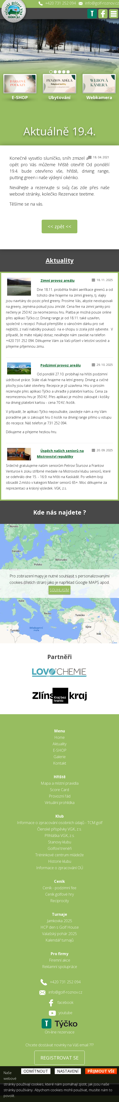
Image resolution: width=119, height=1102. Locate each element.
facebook (65, 1002)
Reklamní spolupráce (59, 966)
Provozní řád (59, 796)
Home (59, 737)
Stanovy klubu (59, 842)
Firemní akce (59, 960)
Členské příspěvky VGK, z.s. (59, 829)
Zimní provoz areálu (57, 280)
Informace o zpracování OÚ (59, 867)
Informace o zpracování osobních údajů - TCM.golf (59, 822)
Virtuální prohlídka (59, 802)
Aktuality (60, 260)
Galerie (60, 756)
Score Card (59, 789)
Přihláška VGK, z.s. (60, 835)
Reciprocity (59, 900)
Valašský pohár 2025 (59, 933)
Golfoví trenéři (60, 848)
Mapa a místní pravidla (60, 783)
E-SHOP (59, 750)
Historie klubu (59, 861)
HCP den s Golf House (59, 927)
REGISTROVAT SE (59, 1057)
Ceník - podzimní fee (59, 887)
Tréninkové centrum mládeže (59, 854)
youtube (65, 1012)
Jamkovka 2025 (59, 920)
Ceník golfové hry (59, 894)
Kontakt (59, 763)
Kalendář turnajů (59, 940)
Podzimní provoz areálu (60, 365)
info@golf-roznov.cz (102, 3)
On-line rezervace (59, 1032)
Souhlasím (59, 590)
